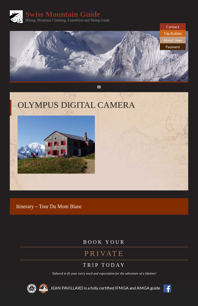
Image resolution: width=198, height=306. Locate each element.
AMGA (143, 287)
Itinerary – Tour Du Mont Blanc (49, 206)
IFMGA (122, 287)
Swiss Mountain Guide (62, 14)
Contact (172, 27)
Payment (173, 47)
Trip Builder (172, 33)
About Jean (172, 40)
